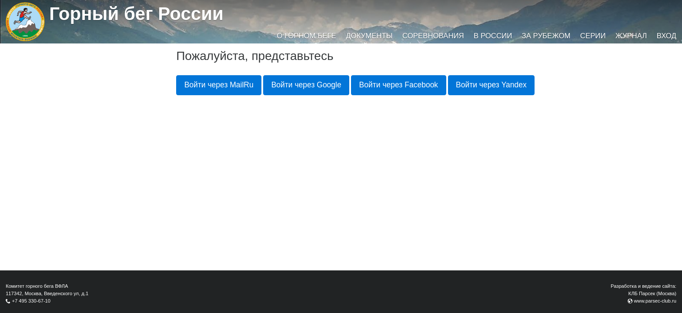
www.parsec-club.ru (655, 300)
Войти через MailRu (219, 84)
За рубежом (546, 36)
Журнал (631, 36)
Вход (666, 36)
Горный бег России (136, 13)
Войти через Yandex (491, 84)
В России (493, 36)
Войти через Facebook (398, 84)
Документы (369, 36)
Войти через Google (306, 84)
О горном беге (306, 36)
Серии (593, 36)
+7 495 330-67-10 (31, 300)
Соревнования (433, 36)
